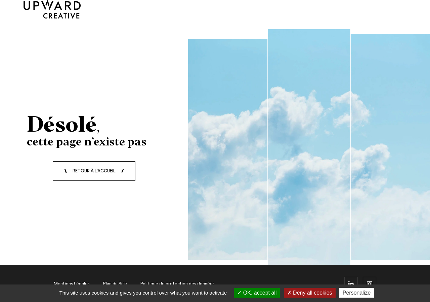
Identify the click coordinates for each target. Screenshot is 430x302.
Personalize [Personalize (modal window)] (357, 293)
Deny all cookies (309, 293)
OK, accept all (256, 293)
